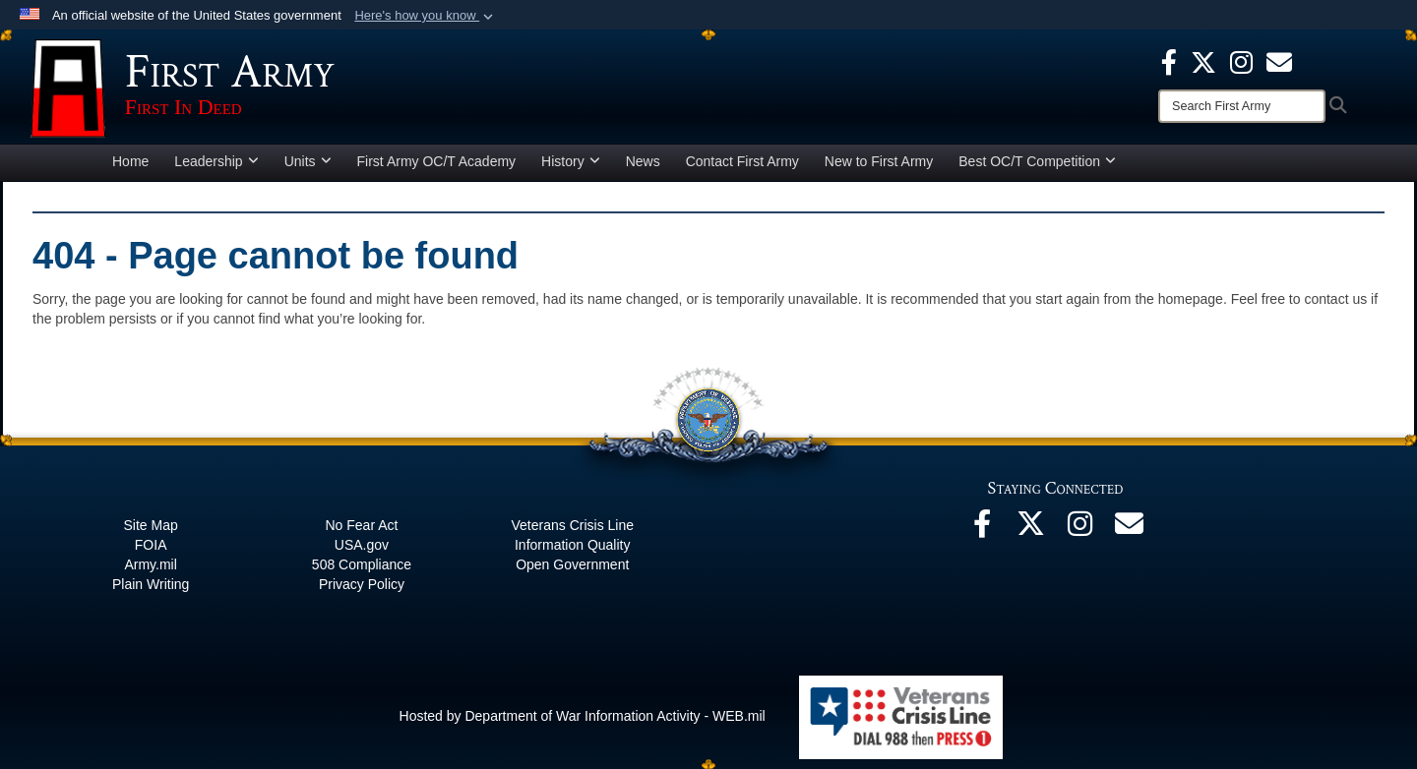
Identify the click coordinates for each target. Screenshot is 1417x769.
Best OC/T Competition (1037, 161)
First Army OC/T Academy (437, 161)
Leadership (216, 161)
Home (130, 161)
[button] (425, 16)
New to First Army (879, 161)
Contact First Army (742, 161)
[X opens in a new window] (1203, 61)
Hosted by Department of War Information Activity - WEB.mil (583, 716)
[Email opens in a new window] (1129, 529)
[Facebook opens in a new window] (1169, 61)
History (570, 161)
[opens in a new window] (1279, 61)
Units (308, 161)
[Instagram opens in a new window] (1241, 61)
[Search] (1241, 106)
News (643, 161)
